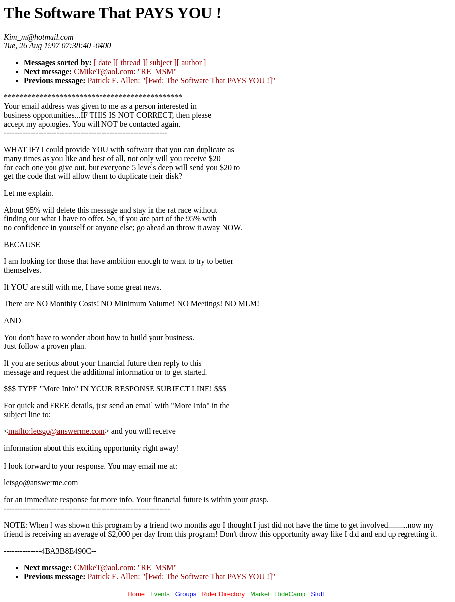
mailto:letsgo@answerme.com (56, 431)
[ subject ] (161, 62)
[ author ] (191, 62)
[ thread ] (130, 62)
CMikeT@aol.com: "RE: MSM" (125, 71)
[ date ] (105, 62)
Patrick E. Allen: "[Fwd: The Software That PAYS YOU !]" (182, 80)
